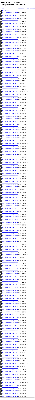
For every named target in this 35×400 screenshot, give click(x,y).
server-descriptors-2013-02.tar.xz (10, 260)
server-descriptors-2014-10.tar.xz (10, 219)
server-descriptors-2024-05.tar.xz (10, 64)
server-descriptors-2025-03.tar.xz (10, 53)
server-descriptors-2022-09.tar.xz (10, 77)
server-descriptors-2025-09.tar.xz (10, 31)
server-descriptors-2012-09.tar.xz (10, 279)
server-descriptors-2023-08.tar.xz (10, 73)
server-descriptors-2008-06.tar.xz (10, 315)
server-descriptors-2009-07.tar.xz (10, 336)
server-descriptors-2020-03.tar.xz (10, 165)
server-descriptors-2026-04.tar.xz (10, 13)
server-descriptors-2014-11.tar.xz (10, 224)
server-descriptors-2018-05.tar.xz (10, 67)
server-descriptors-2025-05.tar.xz (10, 48)
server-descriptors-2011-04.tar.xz (10, 303)
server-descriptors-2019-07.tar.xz (10, 195)
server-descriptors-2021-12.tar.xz (10, 28)
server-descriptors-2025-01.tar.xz (10, 146)
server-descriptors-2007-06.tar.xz (10, 352)
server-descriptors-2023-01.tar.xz (10, 159)
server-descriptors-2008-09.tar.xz (10, 346)
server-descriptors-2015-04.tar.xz (10, 227)
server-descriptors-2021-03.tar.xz (10, 119)
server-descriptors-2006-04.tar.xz (10, 358)
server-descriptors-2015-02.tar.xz (10, 230)
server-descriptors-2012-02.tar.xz (10, 301)
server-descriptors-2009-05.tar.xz (10, 347)
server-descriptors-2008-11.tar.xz (10, 380)
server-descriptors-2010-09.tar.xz (10, 320)
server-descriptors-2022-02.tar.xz (10, 26)
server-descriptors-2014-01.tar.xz (10, 241)
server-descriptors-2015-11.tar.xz (10, 81)
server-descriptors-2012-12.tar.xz (10, 281)
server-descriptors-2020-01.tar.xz (10, 113)
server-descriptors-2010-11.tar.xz (10, 319)
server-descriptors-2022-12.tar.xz (10, 116)
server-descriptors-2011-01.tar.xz (10, 306)
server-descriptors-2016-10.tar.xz (10, 138)
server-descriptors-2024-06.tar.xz (10, 102)
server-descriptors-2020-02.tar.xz (10, 134)
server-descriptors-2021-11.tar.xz (10, 50)
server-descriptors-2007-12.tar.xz (10, 268)
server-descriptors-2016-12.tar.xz (10, 164)
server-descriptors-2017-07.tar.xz (10, 91)
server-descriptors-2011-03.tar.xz (10, 290)
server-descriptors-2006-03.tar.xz (10, 361)
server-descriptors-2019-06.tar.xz (10, 194)
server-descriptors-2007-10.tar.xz (10, 304)
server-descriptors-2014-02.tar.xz (10, 249)
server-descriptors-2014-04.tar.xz (10, 240)
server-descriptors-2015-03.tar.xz (10, 225)
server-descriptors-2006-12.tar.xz (10, 383)
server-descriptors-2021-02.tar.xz (10, 141)
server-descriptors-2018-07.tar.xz (10, 100)
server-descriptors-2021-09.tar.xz (10, 157)
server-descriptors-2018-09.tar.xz (10, 118)
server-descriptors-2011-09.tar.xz (10, 289)
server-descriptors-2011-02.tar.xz (10, 312)
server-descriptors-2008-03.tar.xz (10, 274)
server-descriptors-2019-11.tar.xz (10, 104)
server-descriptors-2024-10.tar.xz (10, 72)
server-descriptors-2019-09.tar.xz (10, 203)
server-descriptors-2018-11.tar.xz (10, 167)
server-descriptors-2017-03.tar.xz (10, 156)
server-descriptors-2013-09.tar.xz (10, 246)
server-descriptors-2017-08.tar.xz (10, 86)
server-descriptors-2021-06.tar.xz (10, 178)
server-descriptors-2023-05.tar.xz (10, 151)
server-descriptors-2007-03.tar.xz (10, 349)
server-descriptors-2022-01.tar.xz (10, 21)
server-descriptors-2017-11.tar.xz (10, 61)
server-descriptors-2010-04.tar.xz (10, 382)
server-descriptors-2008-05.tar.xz (10, 295)
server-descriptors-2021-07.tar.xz (10, 160)
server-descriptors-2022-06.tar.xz (10, 121)
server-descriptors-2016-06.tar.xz (10, 36)
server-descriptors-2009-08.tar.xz (10, 341)
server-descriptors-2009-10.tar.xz (10, 368)
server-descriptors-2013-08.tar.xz (10, 251)
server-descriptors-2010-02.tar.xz (10, 391)
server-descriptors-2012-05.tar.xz (10, 293)
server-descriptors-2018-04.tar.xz (10, 127)
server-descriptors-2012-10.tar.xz (10, 285)
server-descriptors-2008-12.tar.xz (10, 371)
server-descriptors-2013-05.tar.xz (10, 257)
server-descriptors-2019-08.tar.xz (10, 192)
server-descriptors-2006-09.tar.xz (10, 377)
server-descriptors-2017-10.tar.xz (10, 47)
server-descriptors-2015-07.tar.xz (10, 233)
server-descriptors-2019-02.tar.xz (10, 213)
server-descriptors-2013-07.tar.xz (10, 254)
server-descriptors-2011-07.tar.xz (10, 278)
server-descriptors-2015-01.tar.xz (10, 214)
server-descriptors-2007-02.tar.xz (10, 369)
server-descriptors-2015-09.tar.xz (10, 238)
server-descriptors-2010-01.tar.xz (10, 374)
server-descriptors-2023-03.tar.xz (10, 176)
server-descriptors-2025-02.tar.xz (10, 162)
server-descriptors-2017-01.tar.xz (10, 149)
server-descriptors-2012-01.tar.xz (10, 311)
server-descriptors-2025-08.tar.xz (10, 32)
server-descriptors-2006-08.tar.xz (10, 388)
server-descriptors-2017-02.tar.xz (10, 183)
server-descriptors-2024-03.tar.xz (10, 99)
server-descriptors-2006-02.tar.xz (10, 395)
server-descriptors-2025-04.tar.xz (10, 66)
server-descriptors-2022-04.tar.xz (10, 23)
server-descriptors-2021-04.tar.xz (10, 153)
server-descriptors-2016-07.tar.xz (10, 111)
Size (28, 8)
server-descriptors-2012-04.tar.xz (10, 308)
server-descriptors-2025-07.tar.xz (10, 42)
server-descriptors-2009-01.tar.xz (10, 372)
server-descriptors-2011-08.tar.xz (10, 273)
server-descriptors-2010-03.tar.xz (10, 363)
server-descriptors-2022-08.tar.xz (10, 70)
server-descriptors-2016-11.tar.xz (10, 173)
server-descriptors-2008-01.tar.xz (10, 259)
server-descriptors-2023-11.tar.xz (10, 43)
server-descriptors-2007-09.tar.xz (10, 322)
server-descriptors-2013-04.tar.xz (10, 263)
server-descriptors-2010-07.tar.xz (10, 333)
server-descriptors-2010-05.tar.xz (10, 334)
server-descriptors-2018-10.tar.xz (10, 115)
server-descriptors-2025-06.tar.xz (10, 39)
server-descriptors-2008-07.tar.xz (10, 317)
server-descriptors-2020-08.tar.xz (10, 202)
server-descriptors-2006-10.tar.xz (10, 365)
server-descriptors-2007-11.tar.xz (10, 276)
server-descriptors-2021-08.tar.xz (10, 148)
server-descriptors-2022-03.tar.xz (10, 15)
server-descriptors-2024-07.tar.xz (10, 108)
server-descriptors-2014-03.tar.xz (10, 243)
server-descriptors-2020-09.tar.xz (10, 197)
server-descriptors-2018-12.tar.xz (10, 189)
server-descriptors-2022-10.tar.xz (10, 56)
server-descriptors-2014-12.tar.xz (10, 216)
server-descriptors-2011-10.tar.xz (10, 287)
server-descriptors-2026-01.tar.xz (10, 20)
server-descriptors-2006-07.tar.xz (10, 393)
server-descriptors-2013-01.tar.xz (10, 266)
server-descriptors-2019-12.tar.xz (10, 80)
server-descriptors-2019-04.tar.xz (10, 200)
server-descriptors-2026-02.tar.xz (10, 12)
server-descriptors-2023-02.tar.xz (10, 211)
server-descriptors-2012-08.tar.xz (10, 271)
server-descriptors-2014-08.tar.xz (10, 217)
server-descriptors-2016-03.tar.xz (10, 175)
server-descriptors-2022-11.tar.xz (10, 96)
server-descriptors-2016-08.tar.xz (10, 85)
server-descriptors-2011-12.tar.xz (10, 327)
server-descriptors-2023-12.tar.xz (10, 45)
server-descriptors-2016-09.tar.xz (10, 129)
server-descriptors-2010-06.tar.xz (10, 331)
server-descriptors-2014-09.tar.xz (10, 222)
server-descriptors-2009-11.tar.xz (10, 385)
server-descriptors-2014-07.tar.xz (10, 209)
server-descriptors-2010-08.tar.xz (10, 323)
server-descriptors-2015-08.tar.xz (10, 236)
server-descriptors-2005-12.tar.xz (10, 396)
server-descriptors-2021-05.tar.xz (10, 54)
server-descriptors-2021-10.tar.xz (10, 78)
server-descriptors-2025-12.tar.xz (10, 18)
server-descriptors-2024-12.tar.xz (10, 137)
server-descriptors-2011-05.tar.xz (10, 309)
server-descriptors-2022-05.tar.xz (10, 59)
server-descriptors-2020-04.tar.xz (10, 181)
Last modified (21, 8)
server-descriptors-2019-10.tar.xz (10, 135)
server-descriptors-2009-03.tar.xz (10, 366)
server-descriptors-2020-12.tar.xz (10, 184)
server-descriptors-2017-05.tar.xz (10, 122)
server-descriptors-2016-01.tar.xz (10, 94)
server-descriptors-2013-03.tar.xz (10, 262)
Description (32, 8)
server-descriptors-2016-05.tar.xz (10, 143)
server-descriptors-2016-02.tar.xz (10, 172)
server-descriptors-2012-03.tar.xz (10, 296)
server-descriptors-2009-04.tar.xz (10, 353)
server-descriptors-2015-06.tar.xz (10, 221)
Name (3, 8)
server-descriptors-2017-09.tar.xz (10, 62)
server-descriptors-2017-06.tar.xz (10, 130)
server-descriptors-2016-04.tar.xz (10, 170)
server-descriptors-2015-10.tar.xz (10, 208)
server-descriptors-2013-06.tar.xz (10, 255)
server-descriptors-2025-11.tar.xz (10, 24)
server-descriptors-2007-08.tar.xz (10, 330)
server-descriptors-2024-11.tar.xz (10, 107)
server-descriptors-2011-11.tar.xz (10, 325)
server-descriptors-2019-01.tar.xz (10, 191)
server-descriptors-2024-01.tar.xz (10, 29)
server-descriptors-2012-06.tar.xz (10, 300)
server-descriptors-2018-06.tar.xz (10, 126)
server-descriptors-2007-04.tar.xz (10, 350)
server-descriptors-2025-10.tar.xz (10, 34)
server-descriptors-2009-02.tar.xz (10, 390)
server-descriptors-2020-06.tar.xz (10, 206)
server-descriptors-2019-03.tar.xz (10, 198)
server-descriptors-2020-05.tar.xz (10, 187)
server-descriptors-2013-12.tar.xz (10, 244)
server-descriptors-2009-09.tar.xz (10, 355)
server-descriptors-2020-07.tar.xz (10, 205)
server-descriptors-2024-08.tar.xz (10, 97)
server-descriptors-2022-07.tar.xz (10, 58)
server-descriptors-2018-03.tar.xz (10, 69)
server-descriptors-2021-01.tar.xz (10, 145)
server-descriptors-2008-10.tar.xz (10, 360)
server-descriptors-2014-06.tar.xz (10, 228)
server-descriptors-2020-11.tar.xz (10, 168)
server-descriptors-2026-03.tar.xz (10, 17)
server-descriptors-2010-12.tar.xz (10, 314)
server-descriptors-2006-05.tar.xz (10, 339)
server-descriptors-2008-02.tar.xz (10, 270)
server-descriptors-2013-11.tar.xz (10, 247)
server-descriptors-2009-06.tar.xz (10, 338)
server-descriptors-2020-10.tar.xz (10, 179)
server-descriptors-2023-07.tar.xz (10, 110)
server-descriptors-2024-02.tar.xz (10, 75)
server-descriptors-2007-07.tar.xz (10, 344)
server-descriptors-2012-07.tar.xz (10, 282)
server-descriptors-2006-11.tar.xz (10, 387)
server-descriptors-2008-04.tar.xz (10, 298)
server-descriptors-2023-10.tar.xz (10, 88)
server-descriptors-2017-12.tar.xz (10, 37)
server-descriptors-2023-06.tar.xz (10, 140)
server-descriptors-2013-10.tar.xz (10, 252)
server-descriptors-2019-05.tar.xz (10, 186)
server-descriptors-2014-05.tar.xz (10, 235)
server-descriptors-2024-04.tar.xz (10, 89)
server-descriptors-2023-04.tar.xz (10, 154)
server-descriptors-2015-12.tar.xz (10, 40)
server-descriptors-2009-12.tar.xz (10, 376)
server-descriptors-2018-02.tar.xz (10, 132)
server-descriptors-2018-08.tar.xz (10, 105)
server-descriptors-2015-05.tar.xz (10, 232)
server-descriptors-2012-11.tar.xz (10, 265)
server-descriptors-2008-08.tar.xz (10, 328)
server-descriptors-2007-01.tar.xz (10, 357)
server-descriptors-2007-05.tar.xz (10, 342)
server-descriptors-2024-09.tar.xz (10, 124)
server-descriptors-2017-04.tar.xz (10, 83)
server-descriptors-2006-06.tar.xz (10, 379)
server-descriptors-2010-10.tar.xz (10, 292)
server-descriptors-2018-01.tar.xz (10, 51)
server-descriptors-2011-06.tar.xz (10, 284)
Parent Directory (6, 10)
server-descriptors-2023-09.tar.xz (10, 92)
